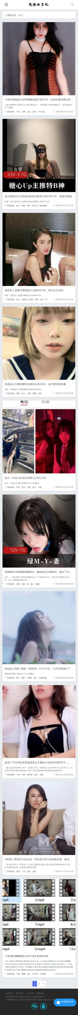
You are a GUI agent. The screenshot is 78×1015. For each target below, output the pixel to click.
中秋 (40, 487)
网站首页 (10, 15)
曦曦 (23, 974)
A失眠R (43, 974)
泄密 (29, 487)
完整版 (48, 299)
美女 (23, 487)
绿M (23, 584)
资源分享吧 (24, 997)
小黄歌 (29, 678)
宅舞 (23, 678)
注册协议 (40, 993)
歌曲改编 (43, 678)
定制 (34, 112)
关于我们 (9, 993)
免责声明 (19, 993)
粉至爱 (30, 775)
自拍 (42, 299)
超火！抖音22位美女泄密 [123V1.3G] (25, 478)
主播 (29, 393)
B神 (28, 205)
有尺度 (35, 974)
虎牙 (18, 871)
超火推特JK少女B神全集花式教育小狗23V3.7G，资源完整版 (38, 196)
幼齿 (40, 393)
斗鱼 (18, 112)
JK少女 (35, 205)
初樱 (34, 393)
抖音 (18, 487)
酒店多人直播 (27, 299)
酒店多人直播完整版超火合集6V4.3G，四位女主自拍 (34, 290)
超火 (29, 112)
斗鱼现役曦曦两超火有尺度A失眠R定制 (26, 956)
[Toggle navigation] (6, 5)
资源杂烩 (10, 112)
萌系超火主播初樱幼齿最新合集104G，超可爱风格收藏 (35, 384)
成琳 (23, 112)
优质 (34, 871)
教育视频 (43, 205)
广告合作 (30, 993)
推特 (23, 205)
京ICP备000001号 (36, 997)
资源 (36, 299)
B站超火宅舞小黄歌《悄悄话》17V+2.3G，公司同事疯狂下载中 (40, 668)
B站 (17, 678)
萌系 (18, 393)
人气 (23, 871)
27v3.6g (41, 112)
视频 (37, 584)
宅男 (23, 775)
